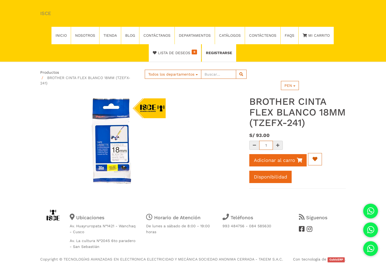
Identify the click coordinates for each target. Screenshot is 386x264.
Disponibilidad (270, 177)
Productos (49, 72)
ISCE (45, 13)
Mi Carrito (316, 35)
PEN (289, 85)
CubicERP (336, 259)
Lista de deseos (175, 52)
